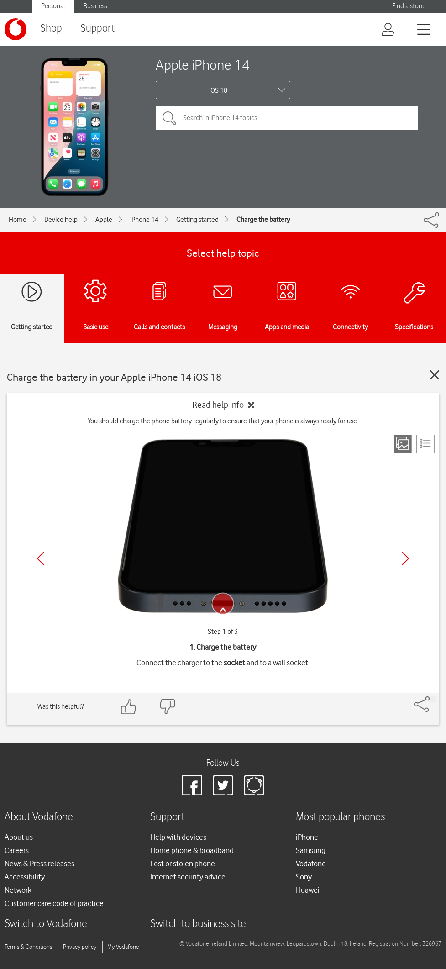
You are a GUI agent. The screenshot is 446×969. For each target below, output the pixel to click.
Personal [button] (53, 6)
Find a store (408, 6)
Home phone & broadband (192, 850)
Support (97, 28)
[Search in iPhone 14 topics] (287, 118)
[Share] (433, 699)
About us (19, 837)
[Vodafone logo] (15, 29)
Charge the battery (263, 220)
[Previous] (40, 558)
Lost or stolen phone (182, 863)
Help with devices (178, 837)
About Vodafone (39, 817)
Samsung (310, 850)
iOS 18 (218, 90)
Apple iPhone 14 (203, 64)
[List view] (425, 444)
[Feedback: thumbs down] (167, 706)
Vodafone (311, 863)
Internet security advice (188, 876)
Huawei (308, 890)
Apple (103, 220)
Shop (51, 28)
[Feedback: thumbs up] (128, 706)
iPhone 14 (144, 220)
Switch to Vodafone (46, 924)
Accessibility (25, 876)
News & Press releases (39, 863)
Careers (17, 850)
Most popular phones (340, 817)
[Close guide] (434, 374)
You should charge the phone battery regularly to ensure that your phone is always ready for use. (223, 421)
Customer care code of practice (54, 903)
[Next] (405, 558)
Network (18, 890)
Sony (304, 876)
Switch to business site (198, 924)
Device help (61, 220)
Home (17, 220)
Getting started (197, 220)
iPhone (307, 837)
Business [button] (95, 6)
